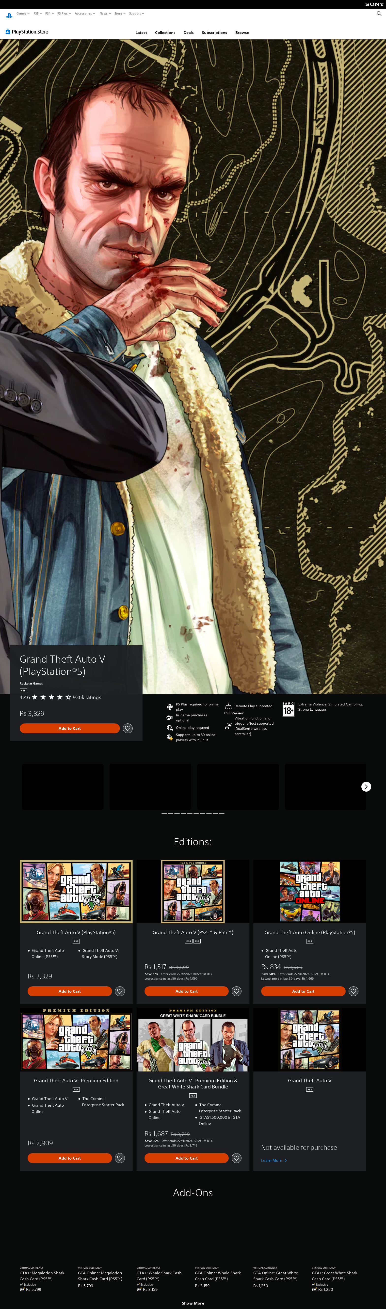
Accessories (83, 14)
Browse (242, 27)
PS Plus (62, 14)
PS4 (48, 14)
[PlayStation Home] (9, 13)
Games (21, 14)
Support (135, 14)
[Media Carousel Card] (63, 782)
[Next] (366, 782)
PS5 (36, 14)
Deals (189, 27)
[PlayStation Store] (28, 27)
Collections (165, 27)
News (103, 14)
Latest (141, 27)
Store (118, 14)
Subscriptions (214, 27)
